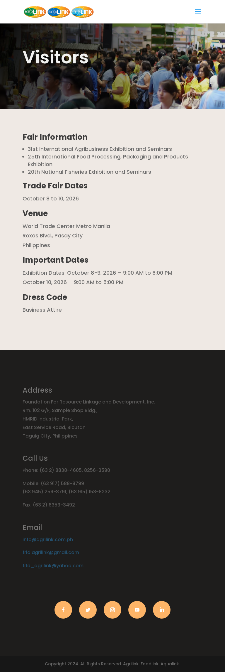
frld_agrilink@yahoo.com (53, 565)
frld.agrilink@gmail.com (51, 552)
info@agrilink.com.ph (48, 539)
